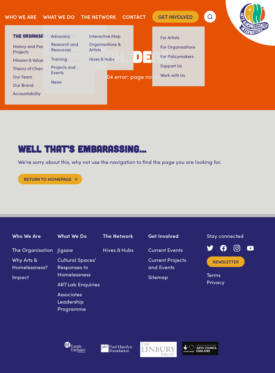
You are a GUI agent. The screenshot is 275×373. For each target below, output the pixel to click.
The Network (98, 16)
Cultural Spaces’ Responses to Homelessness (76, 267)
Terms (213, 274)
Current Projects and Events (167, 263)
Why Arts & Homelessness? (30, 263)
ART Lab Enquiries (78, 284)
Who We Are (21, 16)
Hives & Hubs (118, 249)
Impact (20, 276)
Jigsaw (65, 249)
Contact (134, 16)
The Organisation (32, 249)
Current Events (165, 249)
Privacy (216, 282)
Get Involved (175, 16)
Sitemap (158, 276)
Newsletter (226, 262)
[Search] (210, 17)
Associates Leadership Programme (71, 301)
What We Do (59, 16)
